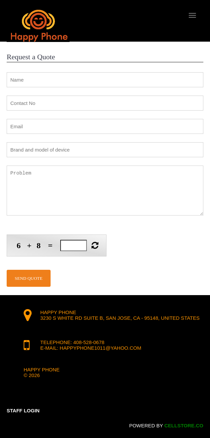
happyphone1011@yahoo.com (100, 348)
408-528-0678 (88, 342)
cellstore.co (183, 425)
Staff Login (23, 410)
